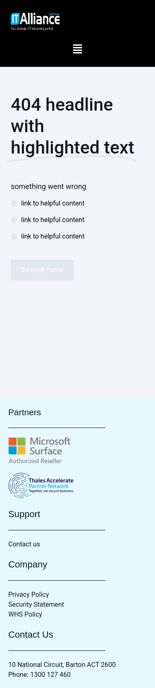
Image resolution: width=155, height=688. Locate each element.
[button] (77, 49)
